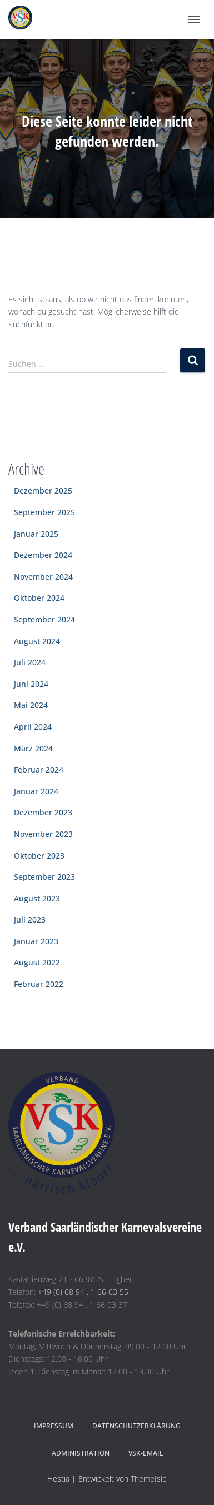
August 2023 (37, 898)
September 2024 (44, 619)
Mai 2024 (31, 705)
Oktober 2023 (39, 855)
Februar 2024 (38, 769)
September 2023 (44, 876)
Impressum (53, 1426)
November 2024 (43, 576)
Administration (81, 1453)
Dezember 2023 (43, 812)
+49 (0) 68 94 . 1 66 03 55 (83, 1292)
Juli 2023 (30, 919)
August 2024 (37, 641)
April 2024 (33, 726)
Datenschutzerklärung (136, 1426)
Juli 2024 (30, 662)
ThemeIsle (149, 1478)
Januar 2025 (36, 534)
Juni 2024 (31, 684)
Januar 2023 (36, 941)
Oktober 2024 (39, 597)
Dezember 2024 (43, 555)
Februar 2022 (38, 984)
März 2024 (33, 748)
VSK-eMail (145, 1453)
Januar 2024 (36, 791)
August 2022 (37, 962)
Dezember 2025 (43, 490)
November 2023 (43, 834)
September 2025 (44, 512)
